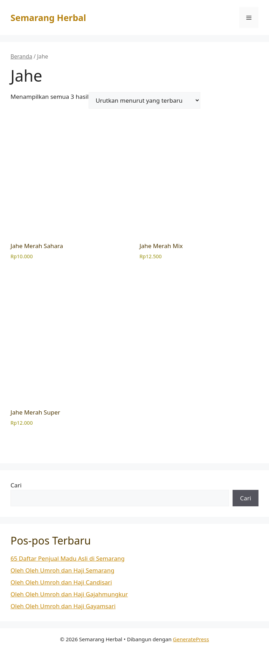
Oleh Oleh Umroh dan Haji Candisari (61, 582)
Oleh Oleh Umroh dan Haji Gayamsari (63, 606)
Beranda (21, 56)
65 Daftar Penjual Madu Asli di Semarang (68, 558)
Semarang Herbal (48, 17)
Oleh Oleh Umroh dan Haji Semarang (62, 570)
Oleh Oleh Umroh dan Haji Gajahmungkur (69, 594)
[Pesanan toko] (144, 100)
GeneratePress (191, 639)
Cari (16, 485)
